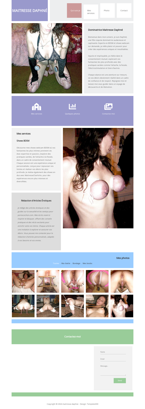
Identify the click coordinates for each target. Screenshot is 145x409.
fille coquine (97, 40)
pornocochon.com (25, 215)
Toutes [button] (56, 263)
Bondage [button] (76, 263)
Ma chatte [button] (65, 263)
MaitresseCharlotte (33, 175)
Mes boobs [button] (87, 263)
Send (120, 381)
